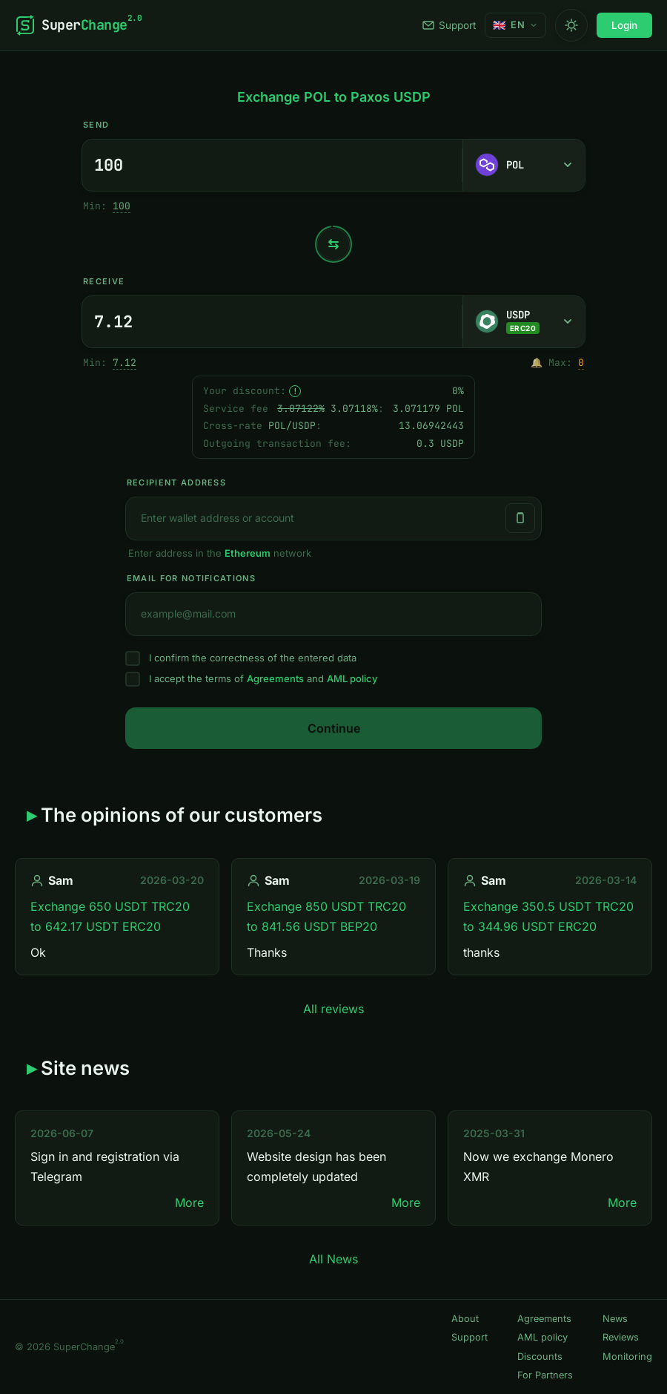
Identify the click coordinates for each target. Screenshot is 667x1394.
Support (449, 25)
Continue (334, 728)
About (465, 1318)
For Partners (545, 1375)
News (615, 1318)
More (189, 1202)
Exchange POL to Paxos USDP (334, 97)
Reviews (621, 1337)
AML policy (352, 678)
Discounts (540, 1356)
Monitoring (627, 1356)
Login (624, 25)
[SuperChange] (78, 25)
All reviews (333, 1008)
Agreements (275, 678)
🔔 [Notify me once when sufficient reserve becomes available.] (536, 362)
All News (333, 1258)
